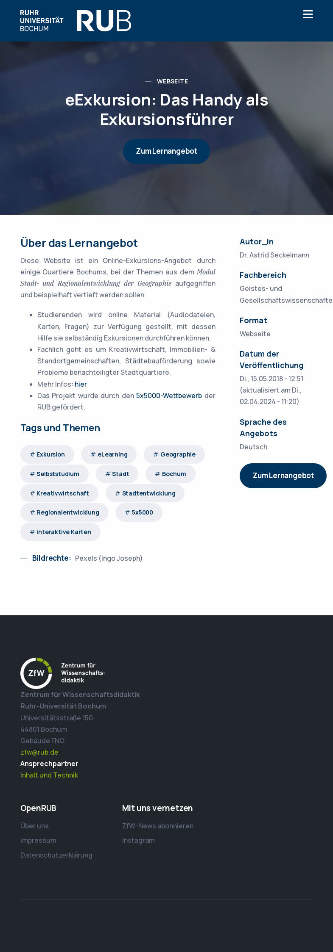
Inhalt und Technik (49, 775)
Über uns (34, 825)
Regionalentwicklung (67, 512)
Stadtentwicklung (149, 493)
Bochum (174, 474)
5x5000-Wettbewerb (169, 395)
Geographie (178, 454)
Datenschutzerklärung (56, 855)
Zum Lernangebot (166, 151)
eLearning (112, 454)
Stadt (120, 474)
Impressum (38, 840)
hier (81, 384)
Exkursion (50, 454)
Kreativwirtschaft (62, 493)
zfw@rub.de (39, 752)
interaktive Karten (63, 532)
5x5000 (142, 512)
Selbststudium (57, 474)
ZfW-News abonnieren (157, 825)
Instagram (138, 840)
